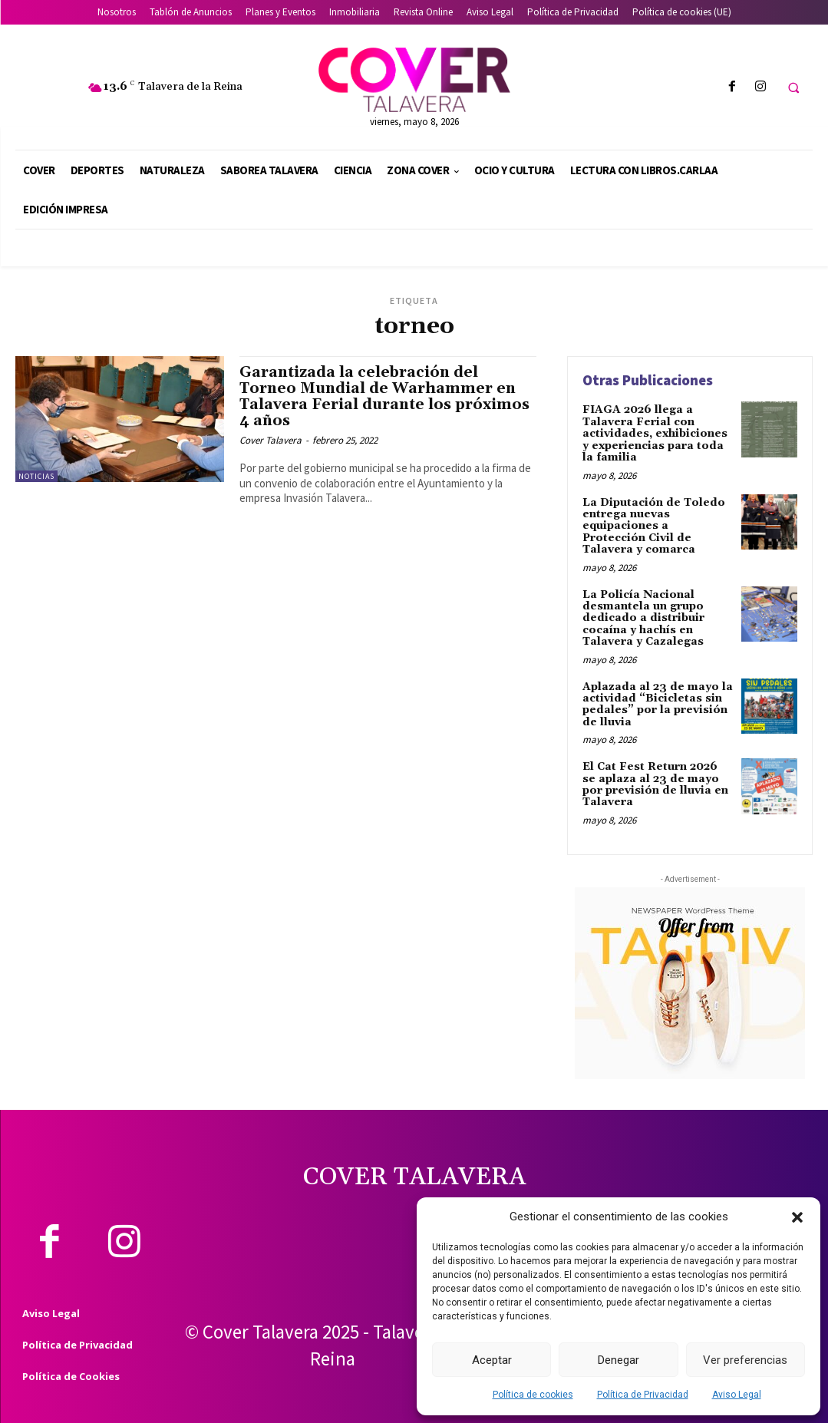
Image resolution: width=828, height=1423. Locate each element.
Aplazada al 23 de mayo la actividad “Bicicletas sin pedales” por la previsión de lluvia (657, 703)
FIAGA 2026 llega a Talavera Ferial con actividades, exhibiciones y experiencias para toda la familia (654, 433)
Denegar (618, 1360)
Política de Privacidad (642, 1394)
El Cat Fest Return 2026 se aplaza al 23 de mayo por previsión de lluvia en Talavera (655, 784)
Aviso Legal (736, 1394)
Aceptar (492, 1360)
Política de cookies (533, 1394)
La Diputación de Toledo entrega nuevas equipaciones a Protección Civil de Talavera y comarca (653, 525)
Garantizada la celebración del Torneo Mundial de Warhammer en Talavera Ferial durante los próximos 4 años (384, 396)
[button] (797, 1217)
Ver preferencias (745, 1360)
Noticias (36, 476)
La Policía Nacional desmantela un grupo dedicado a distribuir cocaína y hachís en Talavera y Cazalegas (643, 618)
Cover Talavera (270, 440)
